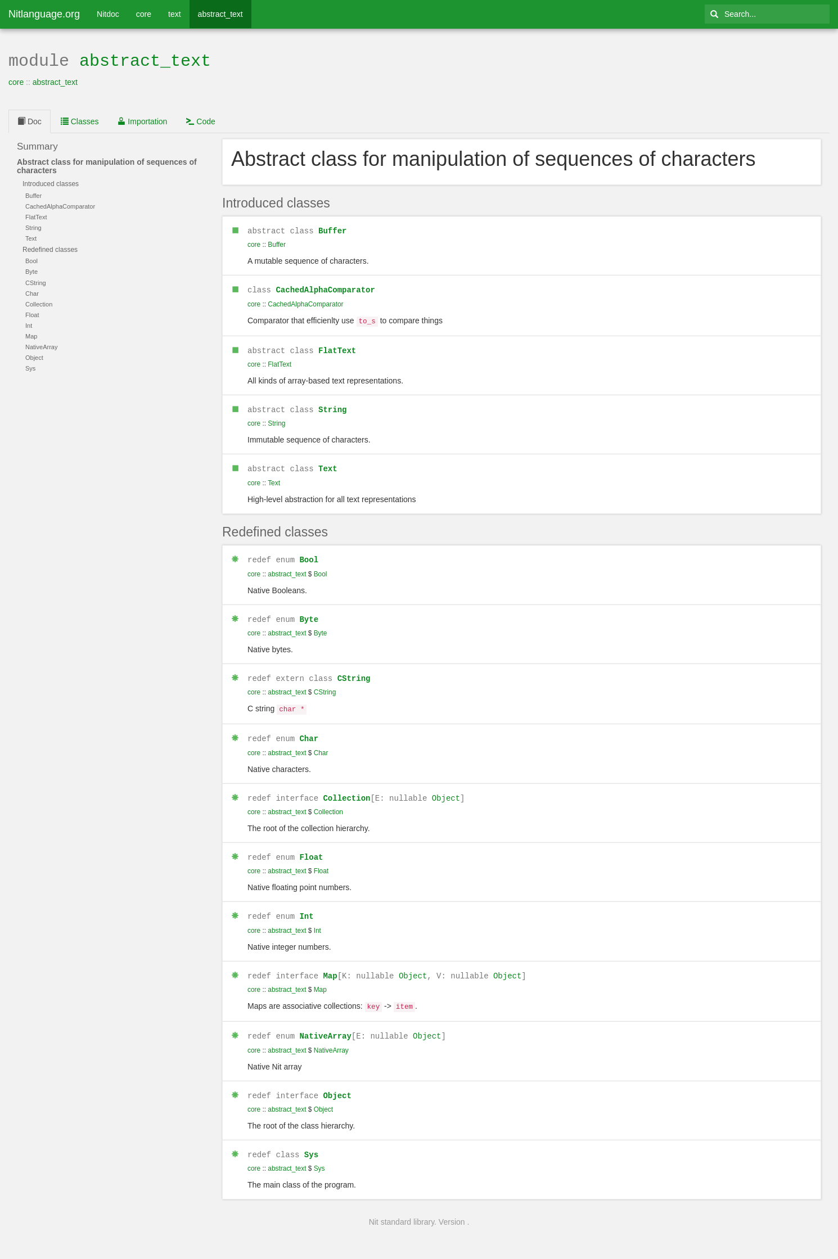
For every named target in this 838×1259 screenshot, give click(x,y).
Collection (346, 789)
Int (306, 906)
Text (327, 463)
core (143, 14)
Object (446, 789)
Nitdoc (108, 14)
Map (330, 965)
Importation (142, 120)
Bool (308, 554)
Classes (80, 120)
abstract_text (220, 14)
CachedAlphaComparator (325, 287)
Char (308, 730)
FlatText (337, 346)
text (174, 14)
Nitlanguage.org (44, 14)
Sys (311, 1141)
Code (200, 120)
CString (354, 671)
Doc (29, 120)
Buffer (332, 229)
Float (311, 847)
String (332, 405)
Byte (308, 613)
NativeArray (325, 1023)
